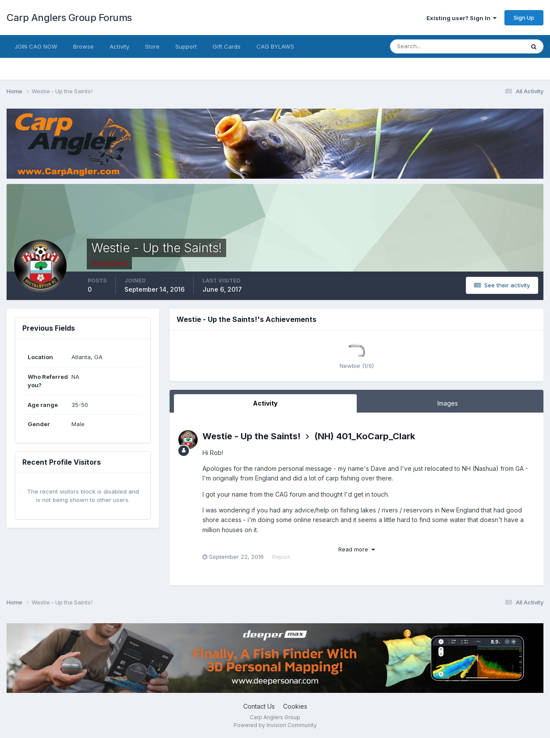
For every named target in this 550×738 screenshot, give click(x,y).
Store (152, 46)
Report (281, 556)
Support (186, 46)
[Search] (428, 46)
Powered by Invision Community (275, 725)
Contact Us (259, 706)
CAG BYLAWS (275, 46)
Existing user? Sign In (461, 17)
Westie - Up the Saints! (251, 436)
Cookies (295, 706)
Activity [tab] (265, 403)
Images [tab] (447, 403)
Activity (119, 46)
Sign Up (524, 17)
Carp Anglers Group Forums (69, 17)
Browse (83, 46)
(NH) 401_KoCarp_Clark (364, 436)
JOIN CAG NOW (35, 46)
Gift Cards (227, 46)
